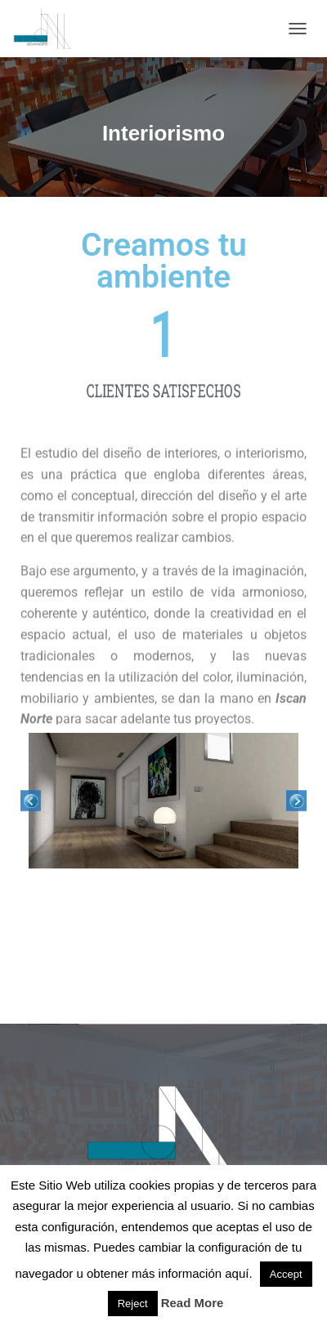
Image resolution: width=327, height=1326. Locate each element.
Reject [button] (133, 1303)
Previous (30, 801)
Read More (192, 1303)
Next (296, 801)
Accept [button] (286, 1274)
